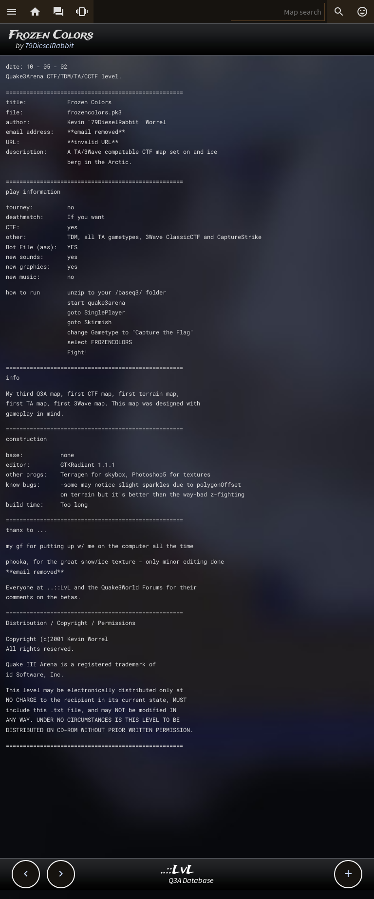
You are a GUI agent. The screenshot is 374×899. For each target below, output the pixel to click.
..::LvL (178, 870)
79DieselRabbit (49, 45)
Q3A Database (191, 880)
